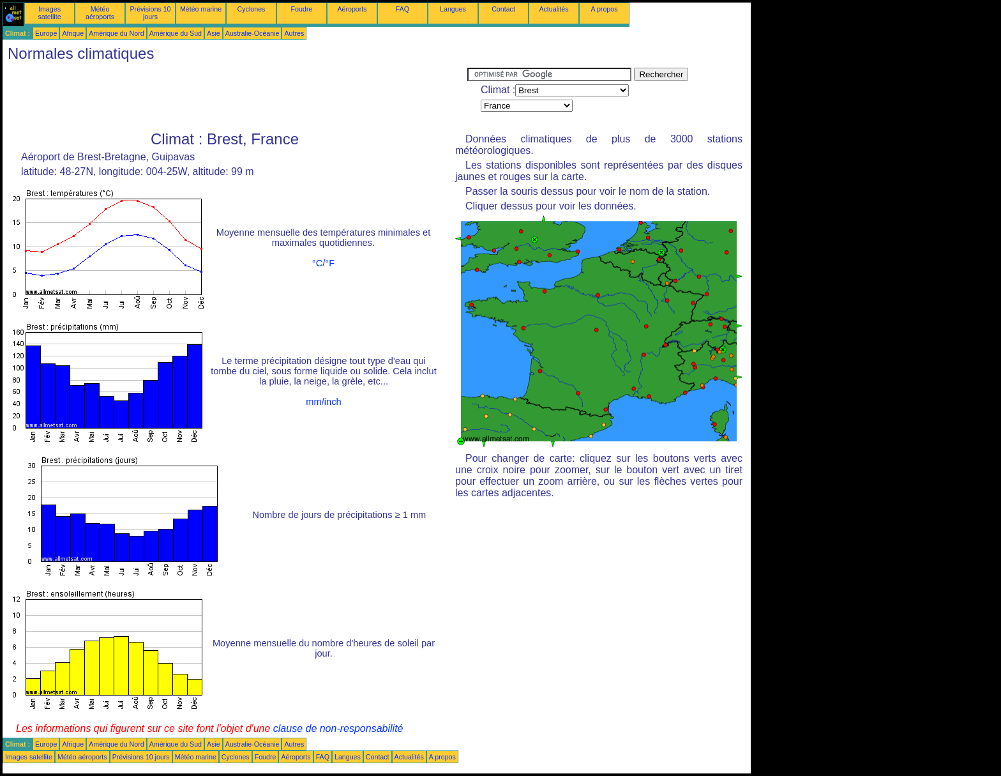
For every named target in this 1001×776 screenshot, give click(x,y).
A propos (604, 9)
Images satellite (49, 12)
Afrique (73, 33)
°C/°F (323, 263)
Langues (453, 9)
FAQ (402, 9)
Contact (503, 9)
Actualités (553, 9)
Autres (294, 33)
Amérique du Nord (116, 33)
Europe (46, 33)
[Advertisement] (235, 96)
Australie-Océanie (252, 33)
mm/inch (323, 402)
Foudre (302, 9)
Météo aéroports (100, 12)
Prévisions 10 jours (150, 12)
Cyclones (251, 9)
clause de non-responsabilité (338, 728)
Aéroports (351, 9)
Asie (213, 33)
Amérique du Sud (175, 33)
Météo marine (201, 9)
